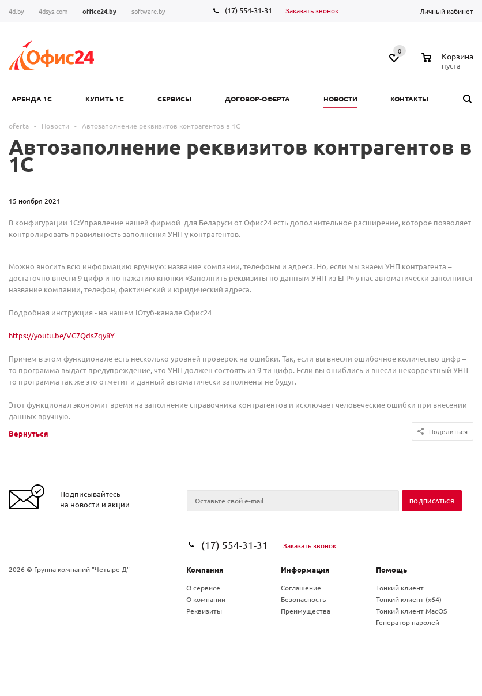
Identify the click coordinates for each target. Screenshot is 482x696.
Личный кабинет (446, 11)
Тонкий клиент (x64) (409, 599)
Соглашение (301, 587)
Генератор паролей (407, 622)
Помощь (391, 569)
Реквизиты (204, 610)
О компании (205, 599)
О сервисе (203, 587)
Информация (305, 569)
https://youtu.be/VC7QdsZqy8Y (62, 335)
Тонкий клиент (400, 587)
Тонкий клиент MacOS (411, 610)
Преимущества (305, 610)
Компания (205, 569)
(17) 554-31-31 (248, 10)
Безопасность (303, 599)
